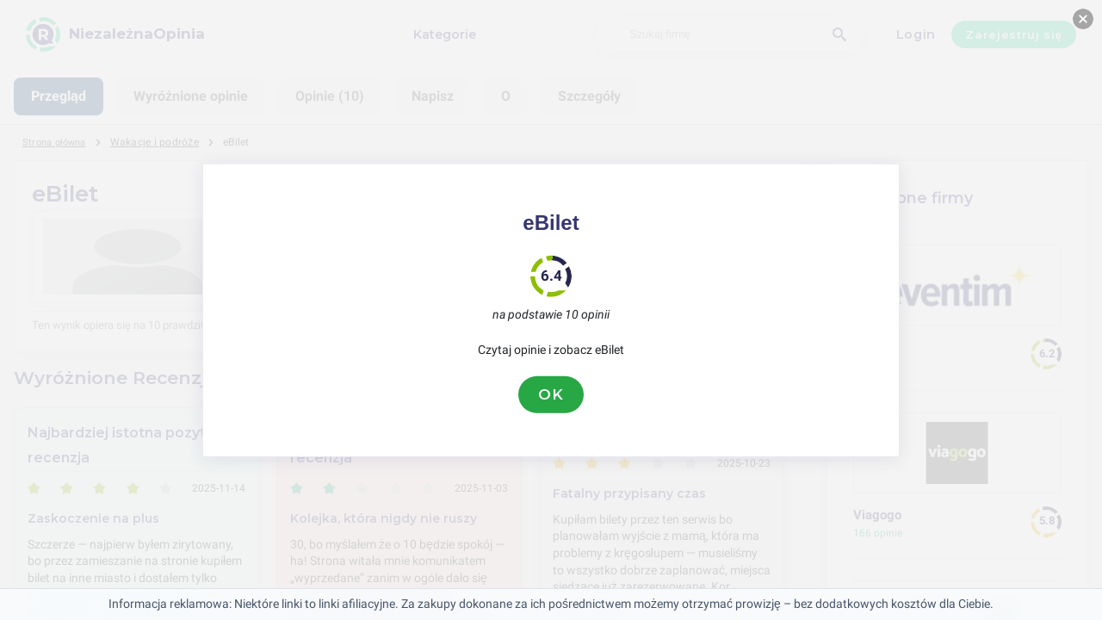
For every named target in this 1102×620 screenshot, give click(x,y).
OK (551, 394)
